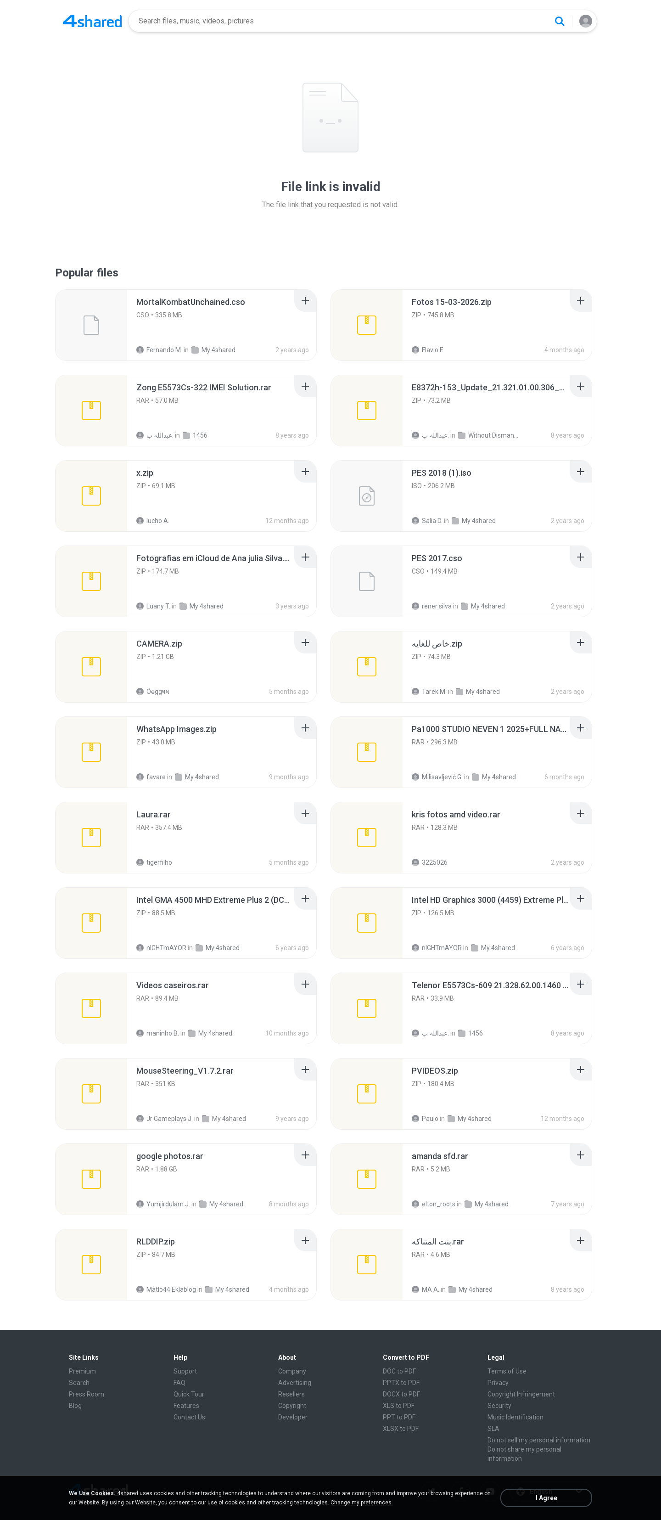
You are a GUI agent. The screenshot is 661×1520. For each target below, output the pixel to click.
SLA (493, 1428)
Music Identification (515, 1417)
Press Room (86, 1394)
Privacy (498, 1382)
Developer (293, 1417)
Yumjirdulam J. (163, 1204)
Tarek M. (429, 691)
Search (79, 1382)
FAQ (179, 1382)
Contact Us (189, 1417)
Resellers (291, 1394)
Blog (75, 1405)
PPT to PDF (399, 1417)
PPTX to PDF (401, 1382)
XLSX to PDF (401, 1428)
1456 (195, 435)
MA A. (425, 1289)
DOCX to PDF (401, 1394)
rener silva (432, 606)
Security (499, 1405)
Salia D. (427, 520)
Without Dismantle (488, 435)
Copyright (292, 1405)
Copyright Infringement (521, 1394)
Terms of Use (507, 1371)
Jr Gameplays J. (164, 1118)
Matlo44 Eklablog (166, 1289)
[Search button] (560, 21)
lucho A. (152, 520)
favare (151, 777)
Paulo (425, 1118)
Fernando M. (159, 350)
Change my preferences (361, 1502)
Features (186, 1405)
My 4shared (213, 350)
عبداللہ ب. (155, 435)
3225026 (430, 862)
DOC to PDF (399, 1371)
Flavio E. (428, 350)
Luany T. (153, 606)
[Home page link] (92, 21)
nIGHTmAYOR (161, 947)
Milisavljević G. (437, 777)
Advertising (294, 1382)
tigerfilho (154, 862)
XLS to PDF (399, 1405)
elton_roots (433, 1204)
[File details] (91, 325)
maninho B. (157, 1033)
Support (185, 1371)
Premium (82, 1371)
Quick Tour (189, 1394)
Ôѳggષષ (152, 691)
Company (292, 1371)
